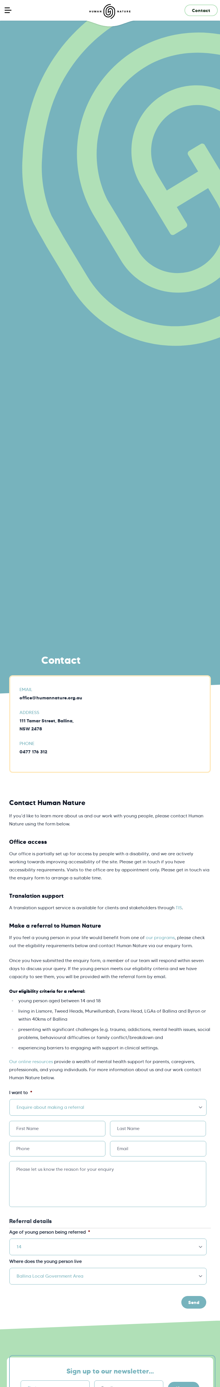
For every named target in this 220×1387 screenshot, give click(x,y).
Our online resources (31, 1061)
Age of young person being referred (49, 1232)
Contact (201, 10)
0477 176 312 (33, 752)
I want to (20, 1092)
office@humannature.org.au (50, 698)
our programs (160, 937)
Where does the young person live (46, 1261)
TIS (179, 907)
